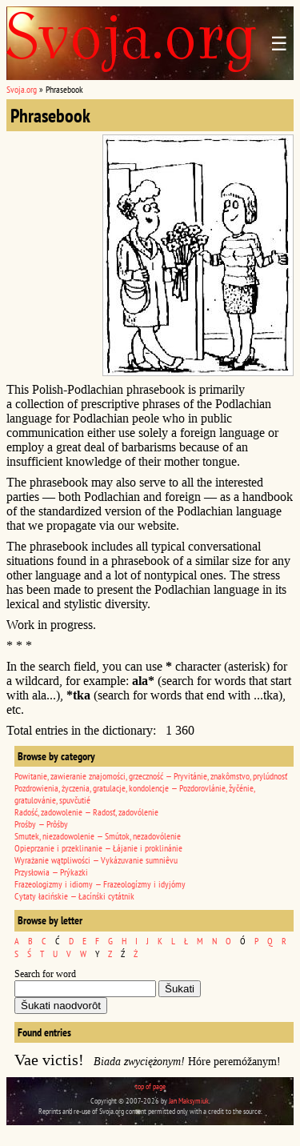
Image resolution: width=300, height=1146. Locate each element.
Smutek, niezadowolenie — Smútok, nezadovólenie (97, 836)
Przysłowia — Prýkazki (51, 872)
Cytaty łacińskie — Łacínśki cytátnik (74, 896)
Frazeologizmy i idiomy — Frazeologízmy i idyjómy (100, 884)
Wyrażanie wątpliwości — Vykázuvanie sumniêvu (96, 860)
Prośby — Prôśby (41, 824)
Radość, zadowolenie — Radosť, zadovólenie (86, 812)
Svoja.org (21, 89)
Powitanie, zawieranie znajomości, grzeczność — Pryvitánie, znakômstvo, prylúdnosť (150, 776)
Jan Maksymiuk (189, 1101)
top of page (150, 1086)
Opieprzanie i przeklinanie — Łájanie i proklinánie (98, 848)
